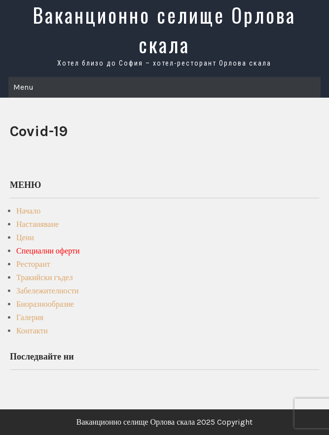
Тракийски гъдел (44, 277)
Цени (25, 237)
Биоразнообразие (45, 304)
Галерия (29, 317)
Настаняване (37, 224)
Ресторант (33, 264)
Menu (23, 87)
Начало (28, 211)
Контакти (32, 330)
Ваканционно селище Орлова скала (164, 29)
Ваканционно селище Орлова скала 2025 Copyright (164, 422)
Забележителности (47, 290)
